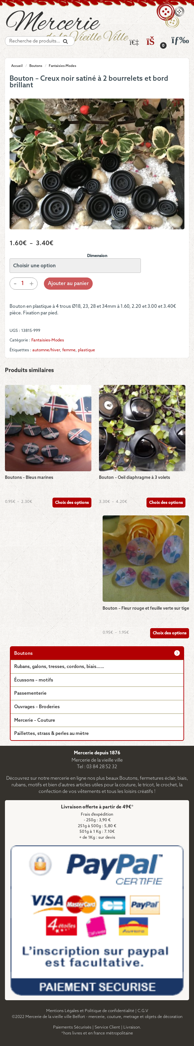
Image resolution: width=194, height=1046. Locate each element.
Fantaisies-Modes (62, 66)
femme (69, 350)
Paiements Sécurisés (72, 1027)
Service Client (107, 1027)
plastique (86, 350)
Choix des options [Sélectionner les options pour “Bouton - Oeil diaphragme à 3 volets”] (166, 502)
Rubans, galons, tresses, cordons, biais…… (59, 667)
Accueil (17, 66)
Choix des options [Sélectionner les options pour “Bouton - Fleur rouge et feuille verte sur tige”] (169, 633)
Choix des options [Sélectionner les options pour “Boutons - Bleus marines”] (72, 502)
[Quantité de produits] (22, 283)
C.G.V (143, 1010)
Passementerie (30, 693)
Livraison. (132, 1027)
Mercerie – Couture (34, 720)
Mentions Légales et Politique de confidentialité (90, 1010)
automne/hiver (46, 350)
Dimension (97, 255)
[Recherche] (65, 41)
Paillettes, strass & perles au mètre (51, 734)
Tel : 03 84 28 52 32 (97, 767)
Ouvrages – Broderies (37, 707)
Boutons (35, 66)
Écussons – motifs (33, 680)
